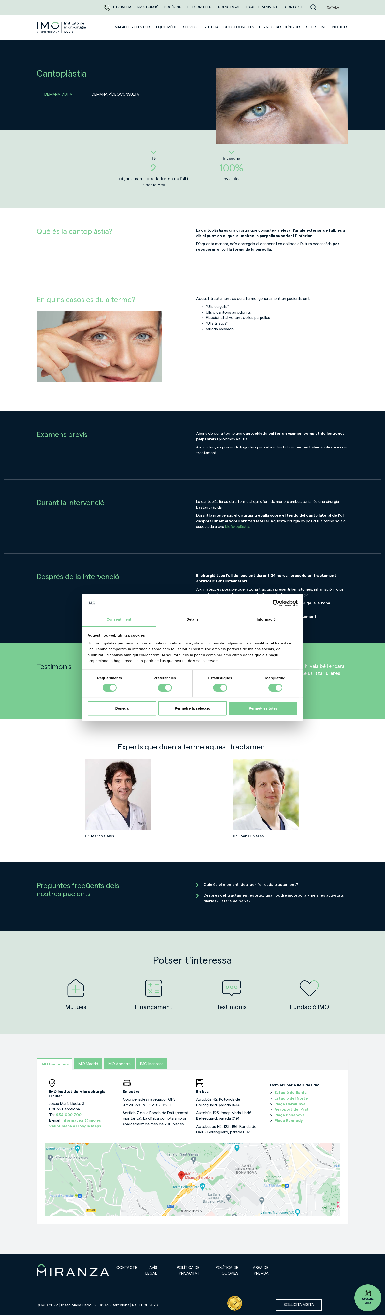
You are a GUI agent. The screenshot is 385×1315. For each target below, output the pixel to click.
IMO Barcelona (55, 1064)
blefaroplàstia (237, 527)
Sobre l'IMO (317, 27)
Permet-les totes (263, 708)
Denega (121, 708)
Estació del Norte (291, 1098)
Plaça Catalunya (290, 1104)
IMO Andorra (119, 1064)
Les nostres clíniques (280, 27)
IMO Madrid (88, 1064)
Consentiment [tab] (118, 619)
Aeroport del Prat (292, 1109)
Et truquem (118, 7)
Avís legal (151, 1270)
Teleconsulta (199, 7)
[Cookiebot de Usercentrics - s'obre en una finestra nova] (276, 603)
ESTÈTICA (210, 27)
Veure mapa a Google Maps (75, 1126)
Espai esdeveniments (263, 7)
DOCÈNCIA (173, 7)
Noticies (340, 27)
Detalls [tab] (192, 619)
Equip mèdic (167, 27)
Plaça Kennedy (289, 1121)
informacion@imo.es (81, 1120)
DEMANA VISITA (58, 94)
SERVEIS (190, 27)
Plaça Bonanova (289, 1115)
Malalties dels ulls (133, 27)
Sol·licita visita (299, 1305)
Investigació (148, 7)
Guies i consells (238, 27)
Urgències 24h (229, 7)
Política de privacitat (188, 1270)
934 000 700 (69, 1115)
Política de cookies (227, 1270)
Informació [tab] (266, 619)
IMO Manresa (151, 1064)
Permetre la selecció (192, 708)
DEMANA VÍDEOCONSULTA (115, 94)
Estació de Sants (291, 1093)
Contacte (294, 7)
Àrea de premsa (261, 1270)
